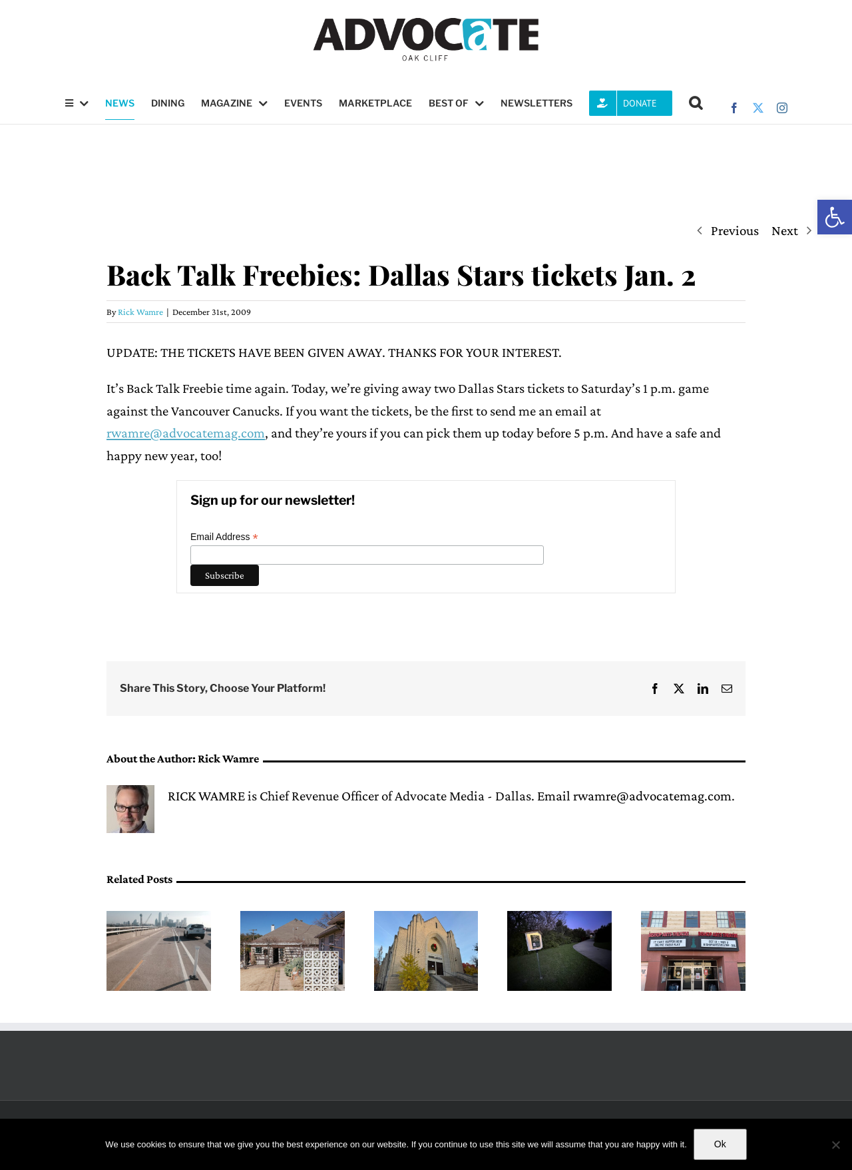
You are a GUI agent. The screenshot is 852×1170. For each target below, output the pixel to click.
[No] (835, 1144)
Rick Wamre (140, 311)
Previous (735, 230)
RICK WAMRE (206, 796)
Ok (720, 1144)
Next (784, 230)
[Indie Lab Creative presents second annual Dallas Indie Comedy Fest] (426, 919)
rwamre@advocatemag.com (185, 433)
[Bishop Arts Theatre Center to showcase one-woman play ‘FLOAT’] (693, 919)
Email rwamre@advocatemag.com (634, 796)
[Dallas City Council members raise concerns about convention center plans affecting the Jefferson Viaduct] (158, 919)
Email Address (224, 537)
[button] (834, 217)
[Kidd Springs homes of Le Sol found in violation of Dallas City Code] (292, 919)
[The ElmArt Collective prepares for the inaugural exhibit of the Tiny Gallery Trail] (559, 919)
